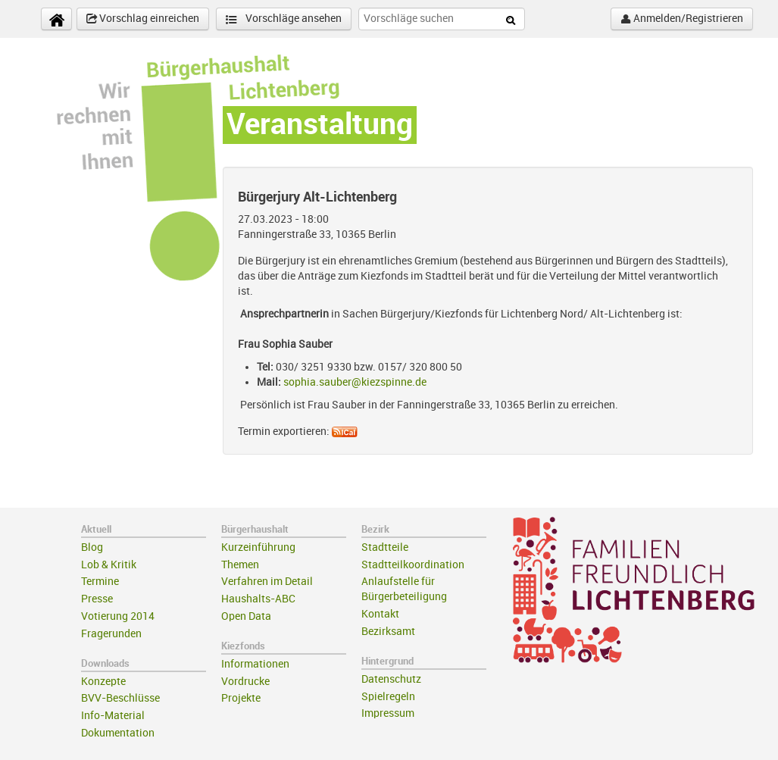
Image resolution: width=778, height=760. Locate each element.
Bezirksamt (388, 631)
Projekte (241, 698)
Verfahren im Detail (267, 581)
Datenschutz (391, 679)
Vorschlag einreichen (142, 19)
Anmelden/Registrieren (681, 19)
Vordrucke (245, 681)
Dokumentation (118, 733)
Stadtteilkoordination (412, 565)
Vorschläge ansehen (284, 19)
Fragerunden (111, 634)
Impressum (387, 713)
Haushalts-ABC (258, 599)
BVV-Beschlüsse (120, 698)
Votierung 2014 (118, 616)
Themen (240, 565)
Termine (100, 581)
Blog (92, 547)
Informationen (255, 664)
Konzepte (103, 681)
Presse (97, 599)
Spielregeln (388, 696)
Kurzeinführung (258, 547)
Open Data (246, 616)
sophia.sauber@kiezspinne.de (354, 382)
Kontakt (380, 614)
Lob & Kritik (108, 565)
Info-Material (113, 715)
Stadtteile (384, 547)
